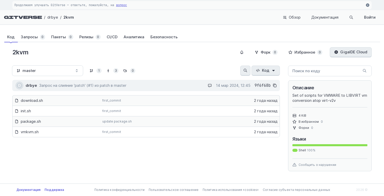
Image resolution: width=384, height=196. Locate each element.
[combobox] (47, 71)
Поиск (341, 17)
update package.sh (117, 121)
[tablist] (192, 37)
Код (266, 70)
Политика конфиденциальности (119, 190)
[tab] (14, 37)
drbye (52, 17)
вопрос (121, 5)
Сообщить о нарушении (314, 165)
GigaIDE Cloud (350, 52)
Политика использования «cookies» (231, 190)
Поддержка (54, 190)
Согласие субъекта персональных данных (296, 190)
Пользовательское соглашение (174, 190)
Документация (304, 17)
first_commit (111, 100)
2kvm (68, 17)
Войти (370, 17)
